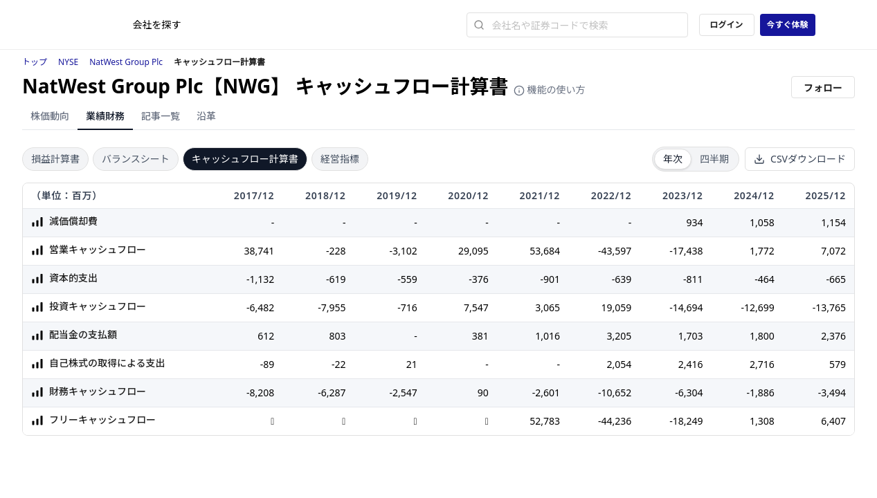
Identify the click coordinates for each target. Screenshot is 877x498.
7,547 (476, 307)
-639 (622, 279)
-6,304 (689, 392)
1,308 (762, 420)
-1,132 (260, 279)
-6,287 (331, 392)
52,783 (545, 420)
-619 (336, 279)
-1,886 (760, 392)
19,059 (616, 307)
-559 (407, 279)
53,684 (545, 250)
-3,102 (403, 250)
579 (837, 364)
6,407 (833, 420)
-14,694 (686, 307)
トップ (34, 62)
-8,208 (260, 392)
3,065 (547, 307)
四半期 (714, 158)
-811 (693, 279)
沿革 (206, 115)
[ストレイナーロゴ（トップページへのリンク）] (97, 25)
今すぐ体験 (787, 24)
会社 (157, 24)
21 (411, 364)
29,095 (473, 250)
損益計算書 (55, 158)
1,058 (762, 222)
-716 (407, 307)
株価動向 (49, 115)
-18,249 (686, 420)
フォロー (823, 87)
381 (480, 335)
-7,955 (331, 307)
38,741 (259, 250)
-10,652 (614, 392)
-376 (479, 279)
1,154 (833, 222)
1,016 (547, 335)
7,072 (833, 250)
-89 (267, 364)
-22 (339, 364)
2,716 (762, 364)
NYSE (68, 62)
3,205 (618, 335)
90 (483, 392)
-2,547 (403, 392)
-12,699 (757, 307)
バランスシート (136, 158)
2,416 (690, 364)
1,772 (762, 250)
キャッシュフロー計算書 (245, 158)
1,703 (690, 335)
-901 (551, 279)
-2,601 (546, 392)
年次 (672, 158)
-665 (836, 279)
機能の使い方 (550, 89)
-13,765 (829, 307)
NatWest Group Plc (126, 62)
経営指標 (339, 158)
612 (265, 335)
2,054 (618, 364)
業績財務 (105, 115)
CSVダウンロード (800, 158)
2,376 (833, 335)
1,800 (762, 335)
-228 (336, 250)
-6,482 (260, 307)
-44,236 (614, 420)
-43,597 (614, 250)
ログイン (726, 24)
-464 (764, 279)
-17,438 (686, 250)
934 (694, 222)
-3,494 (832, 392)
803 (337, 335)
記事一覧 (160, 115)
